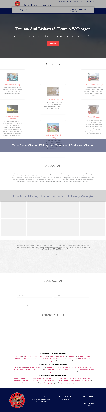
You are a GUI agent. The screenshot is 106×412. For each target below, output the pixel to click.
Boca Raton (29, 378)
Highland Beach (18, 380)
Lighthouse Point (53, 358)
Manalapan (16, 382)
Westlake (69, 383)
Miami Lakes (68, 369)
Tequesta (57, 383)
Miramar (66, 358)
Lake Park (65, 380)
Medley (41, 369)
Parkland (89, 358)
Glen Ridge (66, 378)
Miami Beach (51, 369)
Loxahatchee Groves (86, 380)
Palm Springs (85, 382)
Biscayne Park (41, 367)
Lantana (77, 380)
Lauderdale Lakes (31, 358)
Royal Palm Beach (32, 383)
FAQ (21, 10)
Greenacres (76, 378)
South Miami (58, 371)
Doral (61, 367)
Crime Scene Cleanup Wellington (32, 140)
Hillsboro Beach (81, 356)
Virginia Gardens (89, 371)
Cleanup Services (31, 10)
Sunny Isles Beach (67, 371)
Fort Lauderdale (62, 356)
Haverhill (89, 378)
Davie (46, 356)
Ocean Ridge (42, 382)
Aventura (16, 367)
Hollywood (89, 356)
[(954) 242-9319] (70, 10)
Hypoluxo (25, 380)
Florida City (71, 367)
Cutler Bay (56, 367)
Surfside (75, 371)
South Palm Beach (49, 383)
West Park (81, 360)
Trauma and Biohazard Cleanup (74, 140)
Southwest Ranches (62, 360)
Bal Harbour (23, 367)
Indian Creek (27, 369)
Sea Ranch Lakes (51, 360)
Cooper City (26, 356)
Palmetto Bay (44, 371)
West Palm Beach (77, 383)
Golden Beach (79, 367)
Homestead (20, 369)
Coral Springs (33, 356)
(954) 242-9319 (79, 9)
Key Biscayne (34, 369)
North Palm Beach (33, 382)
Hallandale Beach (71, 356)
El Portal (65, 367)
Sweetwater (81, 371)
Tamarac (75, 360)
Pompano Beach (42, 360)
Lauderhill (39, 358)
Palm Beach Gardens (64, 382)
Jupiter (38, 380)
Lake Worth (71, 380)
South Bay (41, 383)
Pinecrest (51, 371)
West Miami (53, 372)
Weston (86, 360)
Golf (71, 378)
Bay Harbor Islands (32, 367)
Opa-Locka (37, 371)
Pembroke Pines (26, 360)
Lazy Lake (45, 358)
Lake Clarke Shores (57, 380)
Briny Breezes (45, 378)
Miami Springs (84, 369)
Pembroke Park (17, 360)
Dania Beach (41, 356)
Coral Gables (49, 367)
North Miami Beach (29, 371)
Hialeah (85, 367)
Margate (61, 358)
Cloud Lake (52, 378)
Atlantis (16, 378)
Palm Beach (55, 382)
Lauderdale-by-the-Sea (20, 358)
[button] (13, 242)
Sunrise (70, 360)
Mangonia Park (24, 382)
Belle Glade (22, 378)
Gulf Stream (83, 378)
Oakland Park (82, 358)
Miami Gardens (60, 369)
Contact (41, 10)
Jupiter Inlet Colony (46, 380)
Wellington (63, 383)
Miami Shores (75, 369)
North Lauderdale (73, 358)
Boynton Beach (37, 378)
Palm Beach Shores (76, 382)
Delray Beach (59, 378)
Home (15, 10)
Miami (45, 369)
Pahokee (48, 382)
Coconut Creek (18, 356)
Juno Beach (32, 380)
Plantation (34, 360)
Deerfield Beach (53, 356)
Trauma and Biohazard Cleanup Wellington (53, 28)
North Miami (19, 371)
